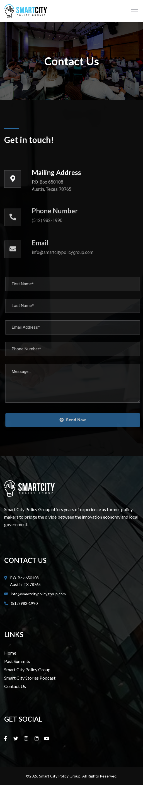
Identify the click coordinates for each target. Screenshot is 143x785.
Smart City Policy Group (27, 669)
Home (10, 652)
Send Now (75, 419)
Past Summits (17, 661)
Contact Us (15, 686)
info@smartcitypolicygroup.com (38, 593)
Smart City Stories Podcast (29, 677)
